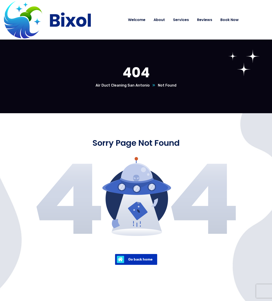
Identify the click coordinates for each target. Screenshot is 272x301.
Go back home (135, 259)
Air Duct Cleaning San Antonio (123, 85)
